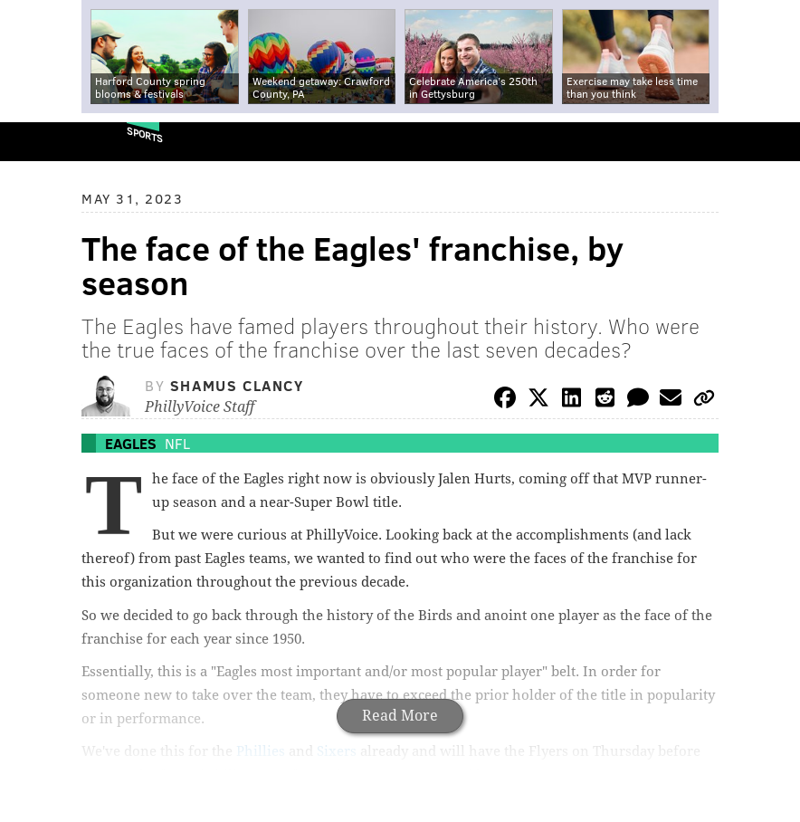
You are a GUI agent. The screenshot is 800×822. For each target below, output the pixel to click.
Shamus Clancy (237, 385)
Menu (771, 142)
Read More (400, 715)
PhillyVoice (44, 141)
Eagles (131, 443)
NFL (177, 443)
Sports (145, 134)
